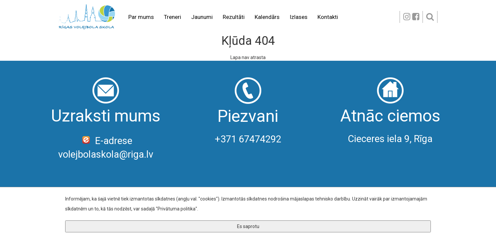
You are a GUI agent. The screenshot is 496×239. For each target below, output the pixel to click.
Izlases (299, 17)
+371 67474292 (248, 139)
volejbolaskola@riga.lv (105, 154)
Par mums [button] (141, 17)
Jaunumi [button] (202, 17)
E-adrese (105, 140)
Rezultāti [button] (234, 17)
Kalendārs (267, 17)
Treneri (172, 17)
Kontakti (327, 17)
